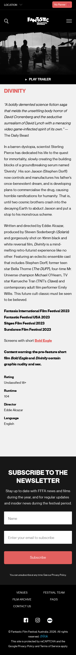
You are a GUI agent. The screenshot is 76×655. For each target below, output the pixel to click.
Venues (22, 592)
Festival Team (54, 592)
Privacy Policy (59, 574)
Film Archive (22, 599)
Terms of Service (50, 646)
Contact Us (22, 606)
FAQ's (54, 599)
